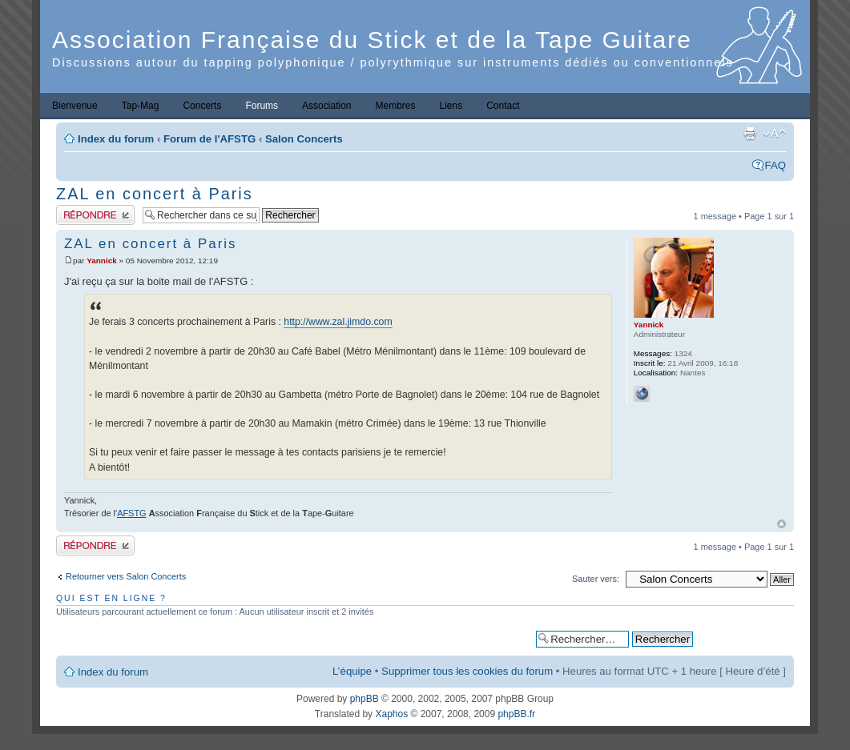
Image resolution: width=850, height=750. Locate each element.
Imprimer (750, 133)
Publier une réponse (95, 215)
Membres (395, 105)
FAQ (775, 165)
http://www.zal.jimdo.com (338, 321)
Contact (502, 105)
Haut (781, 523)
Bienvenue (75, 105)
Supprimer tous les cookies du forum (467, 671)
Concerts (202, 105)
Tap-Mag (140, 105)
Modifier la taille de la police (774, 133)
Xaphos (391, 714)
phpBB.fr (516, 714)
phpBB (364, 698)
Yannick (102, 260)
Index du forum (116, 139)
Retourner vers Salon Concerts (126, 576)
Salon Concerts (304, 139)
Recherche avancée (743, 638)
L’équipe (352, 671)
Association (326, 105)
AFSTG (131, 513)
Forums (261, 105)
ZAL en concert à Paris (154, 194)
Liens (451, 105)
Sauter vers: (595, 579)
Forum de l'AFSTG (209, 139)
